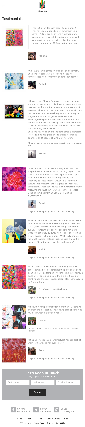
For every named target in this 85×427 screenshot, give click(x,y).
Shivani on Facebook (23, 410)
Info (40, 419)
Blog (66, 419)
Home (19, 419)
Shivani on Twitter (45, 410)
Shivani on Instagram (67, 410)
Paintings (30, 419)
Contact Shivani (53, 419)
